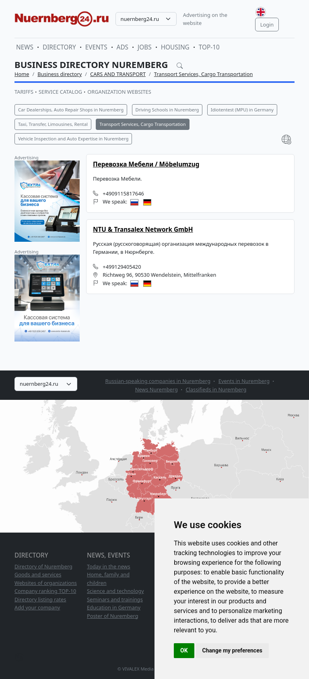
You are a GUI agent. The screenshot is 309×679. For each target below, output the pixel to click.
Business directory (59, 74)
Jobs (145, 47)
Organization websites (119, 91)
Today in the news (108, 566)
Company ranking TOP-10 (45, 591)
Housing (175, 47)
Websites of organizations (45, 582)
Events (96, 47)
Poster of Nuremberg (112, 615)
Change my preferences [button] (232, 650)
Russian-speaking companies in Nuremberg (158, 381)
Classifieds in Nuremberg (215, 389)
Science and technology (115, 591)
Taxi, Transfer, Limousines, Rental (53, 124)
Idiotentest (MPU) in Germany (242, 110)
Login (267, 24)
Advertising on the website (205, 19)
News (24, 47)
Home (21, 74)
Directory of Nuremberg (43, 566)
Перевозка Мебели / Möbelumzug (146, 164)
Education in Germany (113, 607)
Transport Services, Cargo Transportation (203, 74)
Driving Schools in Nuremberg (167, 110)
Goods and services (37, 574)
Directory (59, 47)
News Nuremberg (156, 389)
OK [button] (184, 650)
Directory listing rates (40, 599)
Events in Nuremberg (244, 381)
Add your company (37, 607)
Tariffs (23, 91)
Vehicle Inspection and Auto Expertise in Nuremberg (73, 139)
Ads (122, 47)
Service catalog (60, 91)
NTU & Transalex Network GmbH (143, 229)
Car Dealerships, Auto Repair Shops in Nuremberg (71, 110)
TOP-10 (209, 47)
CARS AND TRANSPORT (118, 74)
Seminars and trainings (115, 599)
